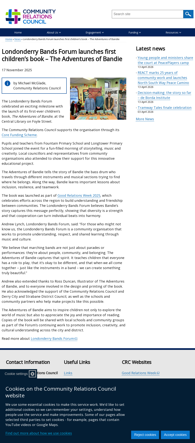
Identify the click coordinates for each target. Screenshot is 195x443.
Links (68, 373)
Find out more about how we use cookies (38, 433)
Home (18, 32)
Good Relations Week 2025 (79, 195)
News (17, 39)
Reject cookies (145, 435)
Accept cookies (175, 435)
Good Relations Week (141, 373)
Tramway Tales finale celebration (164, 107)
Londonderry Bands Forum (54, 338)
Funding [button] (135, 32)
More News (145, 119)
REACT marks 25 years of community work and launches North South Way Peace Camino (163, 77)
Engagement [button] (95, 32)
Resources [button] (173, 32)
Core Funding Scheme (19, 135)
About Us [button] (54, 32)
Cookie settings (16, 374)
